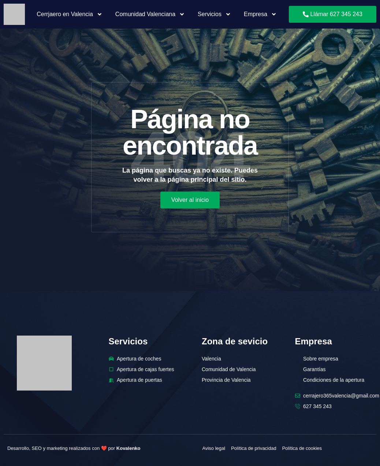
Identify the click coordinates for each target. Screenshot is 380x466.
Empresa (260, 14)
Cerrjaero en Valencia (70, 14)
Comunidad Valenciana (150, 14)
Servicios (214, 14)
